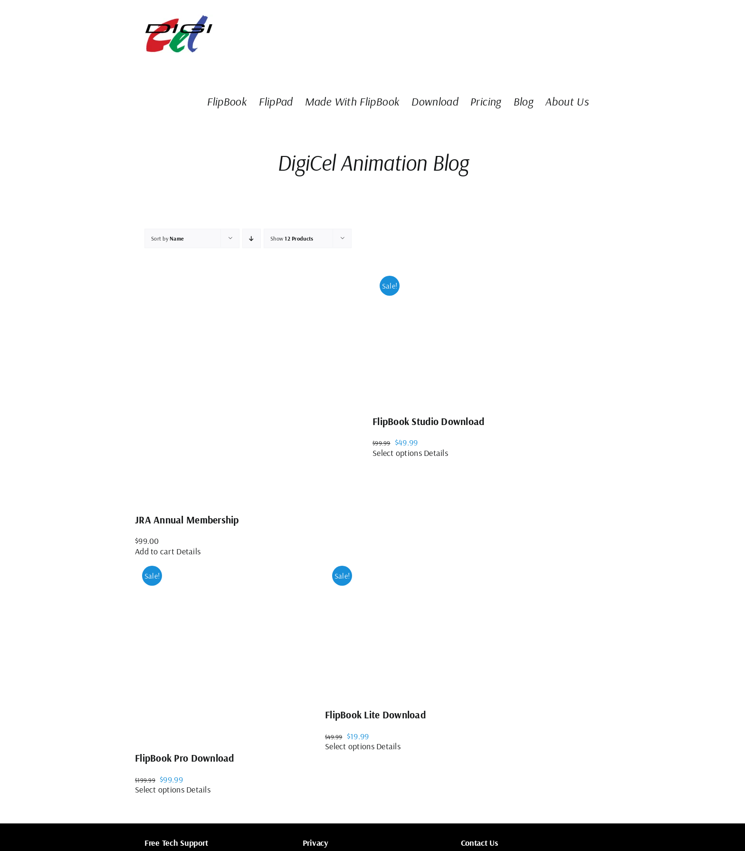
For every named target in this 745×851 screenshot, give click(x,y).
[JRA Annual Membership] (253, 385)
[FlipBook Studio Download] (443, 336)
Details (188, 551)
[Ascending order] (251, 238)
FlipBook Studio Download (428, 421)
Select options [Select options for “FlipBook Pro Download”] (159, 789)
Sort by (167, 238)
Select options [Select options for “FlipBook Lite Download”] (349, 746)
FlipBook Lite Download (375, 714)
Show (291, 238)
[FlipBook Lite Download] (396, 627)
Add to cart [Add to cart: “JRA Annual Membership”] (154, 551)
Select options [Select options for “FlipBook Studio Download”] (397, 452)
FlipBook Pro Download (184, 758)
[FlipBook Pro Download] (230, 649)
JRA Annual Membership (187, 519)
